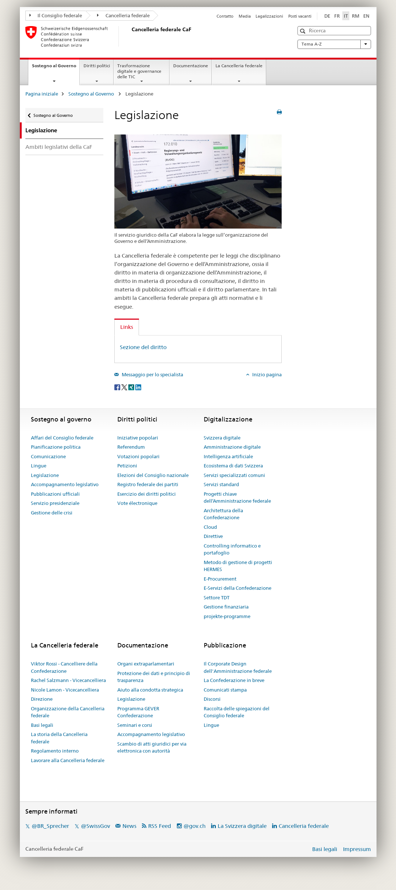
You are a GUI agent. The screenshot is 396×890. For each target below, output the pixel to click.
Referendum (131, 447)
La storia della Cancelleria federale (59, 737)
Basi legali (42, 725)
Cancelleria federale (123, 15)
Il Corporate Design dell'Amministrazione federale (238, 667)
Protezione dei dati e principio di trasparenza (153, 676)
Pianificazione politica (56, 447)
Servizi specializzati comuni (234, 475)
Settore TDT (216, 597)
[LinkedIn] (138, 387)
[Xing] (131, 387)
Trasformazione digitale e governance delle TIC (139, 71)
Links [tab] (126, 326)
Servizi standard (221, 484)
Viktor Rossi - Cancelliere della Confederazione (64, 667)
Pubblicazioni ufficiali (55, 494)
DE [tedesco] (327, 16)
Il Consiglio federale (55, 15)
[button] (303, 31)
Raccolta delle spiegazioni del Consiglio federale (237, 712)
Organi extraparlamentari (145, 664)
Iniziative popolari (137, 438)
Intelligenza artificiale (228, 456)
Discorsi (212, 699)
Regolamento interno (55, 751)
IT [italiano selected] (346, 16)
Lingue (38, 466)
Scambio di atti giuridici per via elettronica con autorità (151, 747)
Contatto (225, 16)
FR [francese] (337, 16)
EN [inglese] (366, 16)
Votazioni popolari (138, 456)
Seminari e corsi (134, 725)
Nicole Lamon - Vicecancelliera (65, 690)
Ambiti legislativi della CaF (58, 146)
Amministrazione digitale (232, 447)
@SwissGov (95, 825)
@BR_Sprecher (50, 825)
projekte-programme (227, 616)
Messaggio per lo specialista (152, 374)
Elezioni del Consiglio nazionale (153, 475)
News (129, 825)
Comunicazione (48, 456)
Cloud (210, 527)
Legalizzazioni (269, 16)
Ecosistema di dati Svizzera (233, 466)
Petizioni (127, 466)
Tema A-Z (334, 44)
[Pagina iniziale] (130, 36)
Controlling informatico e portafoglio (232, 549)
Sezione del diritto (143, 347)
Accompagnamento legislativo (65, 484)
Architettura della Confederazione (223, 514)
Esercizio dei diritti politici (146, 494)
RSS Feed (159, 825)
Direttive (213, 536)
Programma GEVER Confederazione (138, 712)
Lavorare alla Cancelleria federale (67, 760)
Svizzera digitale (222, 438)
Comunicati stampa (225, 690)
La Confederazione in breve (234, 680)
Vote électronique (137, 503)
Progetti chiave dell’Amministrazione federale (237, 497)
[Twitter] (124, 387)
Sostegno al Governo (55, 67)
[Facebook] (117, 387)
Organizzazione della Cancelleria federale (67, 712)
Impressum (357, 849)
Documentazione (190, 65)
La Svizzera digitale (242, 825)
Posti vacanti (299, 16)
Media (245, 16)
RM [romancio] (355, 16)
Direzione (42, 699)
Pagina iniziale (41, 94)
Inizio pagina (266, 374)
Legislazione (45, 475)
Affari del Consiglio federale (62, 438)
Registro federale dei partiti (147, 484)
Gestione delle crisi (51, 513)
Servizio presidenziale (55, 503)
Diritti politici (96, 65)
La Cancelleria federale (239, 65)
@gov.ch (194, 825)
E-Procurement (220, 579)
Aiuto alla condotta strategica (150, 690)
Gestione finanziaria (226, 607)
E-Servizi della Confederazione (237, 588)
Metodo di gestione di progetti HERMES (238, 566)
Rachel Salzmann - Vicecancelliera (68, 680)
